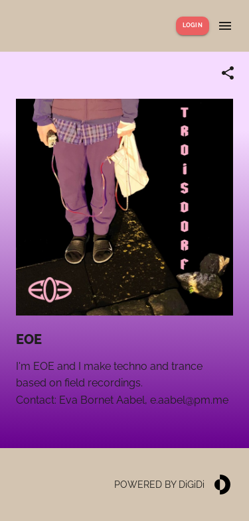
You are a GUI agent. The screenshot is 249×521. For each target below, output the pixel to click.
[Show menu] (225, 26)
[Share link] (228, 73)
